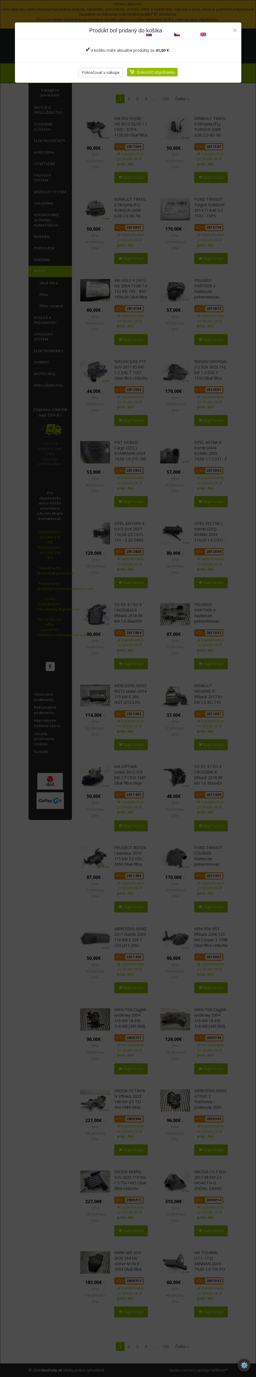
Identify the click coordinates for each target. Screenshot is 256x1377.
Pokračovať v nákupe (101, 72)
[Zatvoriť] (234, 30)
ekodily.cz (185, 34)
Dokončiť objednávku (156, 72)
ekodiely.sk (158, 34)
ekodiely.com (214, 34)
